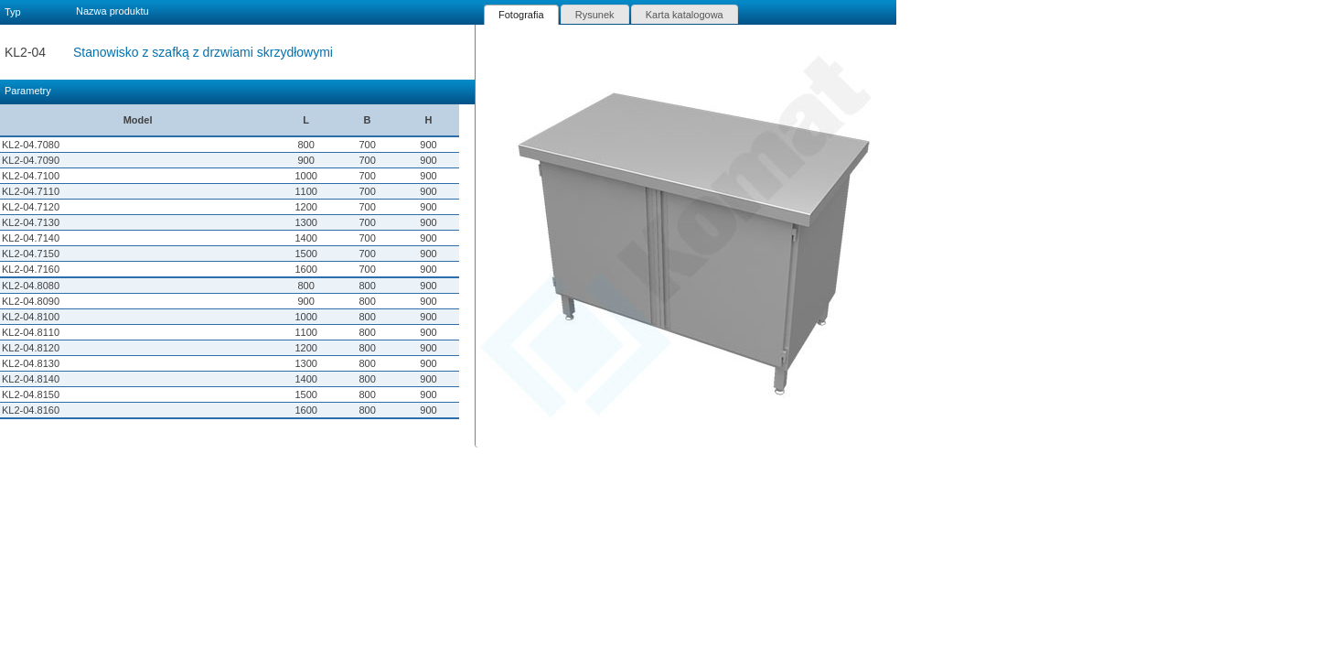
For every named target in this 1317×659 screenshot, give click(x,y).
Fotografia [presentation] (521, 14)
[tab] (521, 15)
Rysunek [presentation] (595, 14)
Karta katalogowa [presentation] (684, 14)
